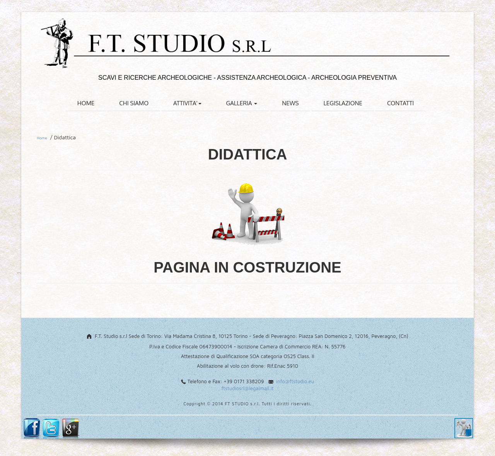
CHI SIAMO (133, 103)
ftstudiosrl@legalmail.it (247, 388)
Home (42, 137)
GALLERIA (242, 103)
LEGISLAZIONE (342, 103)
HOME (86, 103)
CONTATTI (400, 103)
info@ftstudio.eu (295, 381)
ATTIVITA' (187, 103)
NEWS (290, 103)
